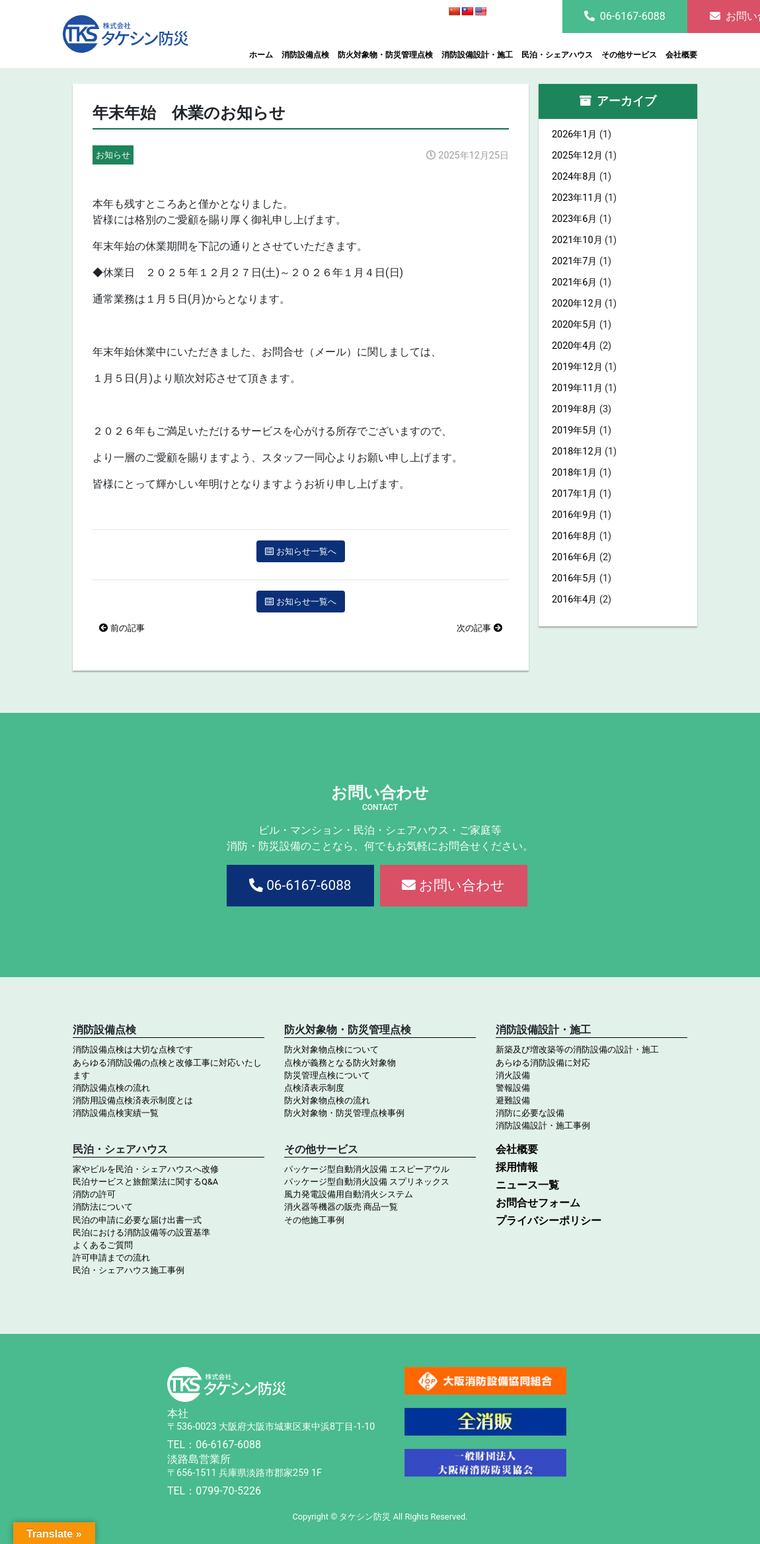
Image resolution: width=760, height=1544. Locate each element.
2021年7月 (574, 261)
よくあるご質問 (103, 1245)
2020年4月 (574, 345)
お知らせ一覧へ (300, 551)
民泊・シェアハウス (557, 54)
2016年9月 (574, 515)
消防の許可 (94, 1194)
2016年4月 (574, 599)
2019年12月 (577, 367)
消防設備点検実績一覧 (116, 1113)
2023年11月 (577, 197)
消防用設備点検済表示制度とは (133, 1100)
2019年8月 (574, 409)
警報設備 (513, 1088)
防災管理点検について (327, 1075)
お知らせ (113, 155)
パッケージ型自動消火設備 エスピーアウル (366, 1169)
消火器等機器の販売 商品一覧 (341, 1207)
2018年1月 (574, 472)
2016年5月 (574, 578)
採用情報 (517, 1167)
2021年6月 (574, 282)
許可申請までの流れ (111, 1258)
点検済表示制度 (314, 1088)
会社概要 (681, 54)
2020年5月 (574, 324)
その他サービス (629, 54)
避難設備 (513, 1100)
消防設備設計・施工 (477, 54)
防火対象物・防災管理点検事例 (344, 1113)
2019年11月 (577, 388)
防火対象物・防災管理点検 (385, 54)
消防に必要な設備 (530, 1113)
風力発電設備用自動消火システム (348, 1194)
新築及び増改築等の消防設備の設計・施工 (577, 1049)
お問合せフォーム (538, 1202)
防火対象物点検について (331, 1049)
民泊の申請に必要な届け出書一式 (137, 1220)
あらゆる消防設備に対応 (543, 1063)
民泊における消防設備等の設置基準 (141, 1232)
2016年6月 (574, 557)
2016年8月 (574, 536)
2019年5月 (574, 430)
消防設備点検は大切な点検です (133, 1049)
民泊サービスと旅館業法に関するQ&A (145, 1182)
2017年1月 (574, 493)
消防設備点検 (305, 54)
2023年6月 (574, 219)
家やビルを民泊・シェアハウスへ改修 (146, 1169)
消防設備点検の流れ (111, 1088)
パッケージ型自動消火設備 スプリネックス (366, 1182)
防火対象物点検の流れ (327, 1100)
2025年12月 (577, 155)
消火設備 (513, 1075)
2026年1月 (574, 134)
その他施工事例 (314, 1220)
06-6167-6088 (624, 16)
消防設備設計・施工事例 (543, 1125)
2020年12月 (577, 303)
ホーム (261, 54)
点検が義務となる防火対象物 (340, 1063)
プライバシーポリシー (548, 1220)
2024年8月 (574, 176)
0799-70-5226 (228, 1491)
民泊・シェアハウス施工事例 (128, 1270)
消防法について (103, 1207)
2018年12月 (577, 451)
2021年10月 (577, 240)
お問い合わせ (453, 885)
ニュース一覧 (527, 1185)
